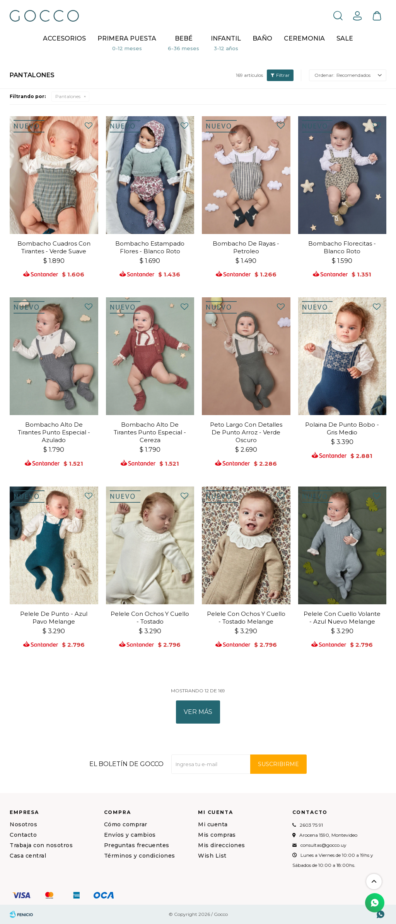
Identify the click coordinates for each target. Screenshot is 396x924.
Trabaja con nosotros (41, 845)
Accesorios (64, 38)
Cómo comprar (125, 824)
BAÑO (262, 38)
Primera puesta (126, 38)
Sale (344, 38)
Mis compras (217, 834)
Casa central (28, 855)
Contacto (23, 834)
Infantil (226, 38)
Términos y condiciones (139, 855)
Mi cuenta (213, 824)
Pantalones (67, 96)
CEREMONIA (304, 38)
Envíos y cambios (130, 834)
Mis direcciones (221, 845)
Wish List (212, 855)
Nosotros (23, 824)
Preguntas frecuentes (136, 845)
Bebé (184, 38)
